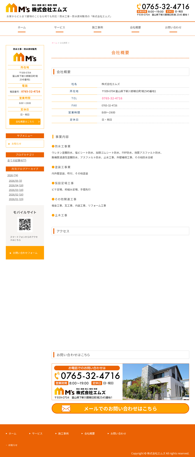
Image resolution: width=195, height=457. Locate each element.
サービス (59, 27)
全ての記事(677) (16, 160)
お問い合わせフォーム (25, 253)
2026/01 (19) (16, 199)
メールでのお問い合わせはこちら (120, 408)
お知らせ (16, 143)
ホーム (22, 27)
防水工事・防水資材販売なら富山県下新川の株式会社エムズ (37, 7)
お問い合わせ (173, 27)
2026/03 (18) (16, 190)
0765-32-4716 (112, 98)
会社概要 (135, 27)
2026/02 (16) (16, 194)
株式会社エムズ (156, 453)
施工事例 (97, 27)
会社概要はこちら (25, 121)
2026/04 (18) (16, 185)
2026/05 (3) (15, 181)
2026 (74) (12, 175)
